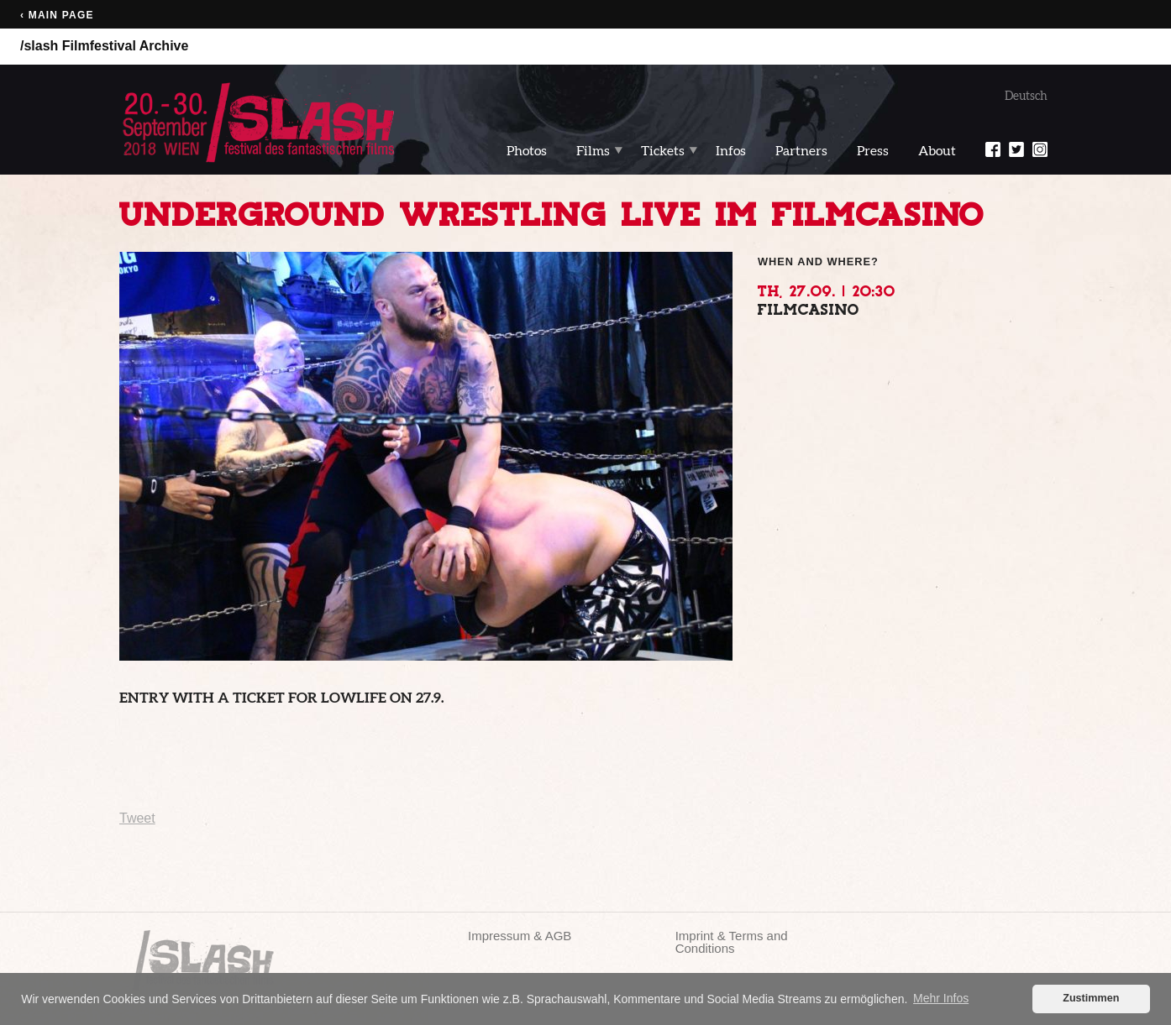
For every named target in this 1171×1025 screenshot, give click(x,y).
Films (593, 150)
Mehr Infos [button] (941, 998)
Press (873, 150)
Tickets (663, 150)
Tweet (137, 818)
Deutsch (1026, 95)
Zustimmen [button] (1091, 998)
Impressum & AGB (519, 935)
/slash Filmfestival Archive (104, 46)
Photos (527, 150)
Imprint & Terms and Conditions (731, 941)
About (937, 150)
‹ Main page (57, 15)
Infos (731, 150)
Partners (801, 150)
